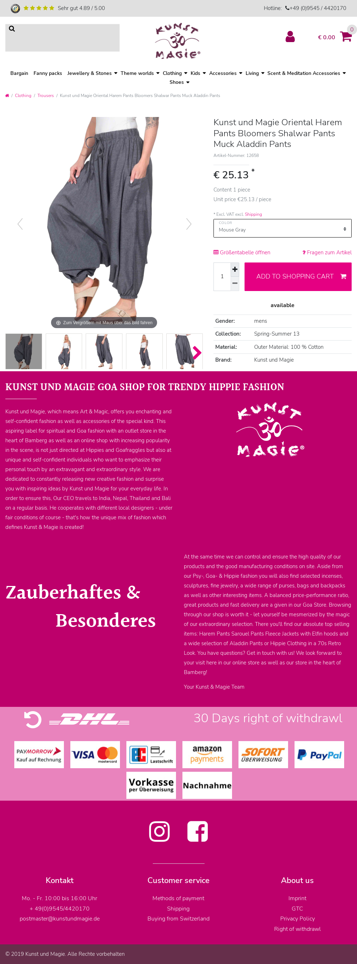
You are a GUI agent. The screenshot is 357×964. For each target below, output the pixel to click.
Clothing (23, 95)
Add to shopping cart (301, 276)
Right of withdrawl (297, 929)
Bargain (19, 73)
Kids (195, 73)
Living (252, 73)
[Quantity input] (222, 276)
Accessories (223, 73)
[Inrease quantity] (235, 269)
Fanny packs (48, 73)
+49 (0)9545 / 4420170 (318, 8)
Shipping (253, 214)
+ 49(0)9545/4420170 (60, 909)
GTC (297, 909)
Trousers (45, 95)
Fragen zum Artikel (327, 252)
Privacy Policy (297, 919)
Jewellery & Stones (89, 73)
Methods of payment (178, 898)
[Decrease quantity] (235, 284)
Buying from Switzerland (178, 919)
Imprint (297, 898)
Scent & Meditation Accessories (303, 73)
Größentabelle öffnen (241, 252)
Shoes (177, 82)
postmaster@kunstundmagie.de (60, 919)
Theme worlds (137, 73)
